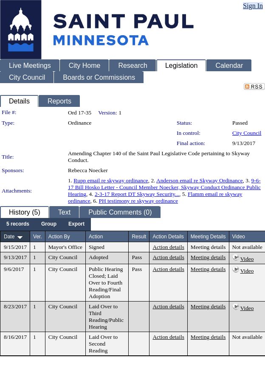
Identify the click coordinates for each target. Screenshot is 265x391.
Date (9, 237)
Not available (247, 247)
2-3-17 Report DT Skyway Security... (137, 194)
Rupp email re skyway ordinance (110, 180)
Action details (168, 247)
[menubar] (45, 224)
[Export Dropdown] (76, 224)
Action (96, 237)
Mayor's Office (65, 247)
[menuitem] (17, 224)
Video (247, 259)
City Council (247, 133)
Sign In (253, 5)
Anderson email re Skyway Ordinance (199, 180)
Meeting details (208, 247)
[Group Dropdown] (49, 224)
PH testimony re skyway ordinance (138, 201)
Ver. (37, 237)
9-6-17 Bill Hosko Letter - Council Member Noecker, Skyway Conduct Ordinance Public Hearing (164, 187)
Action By (59, 237)
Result (139, 237)
